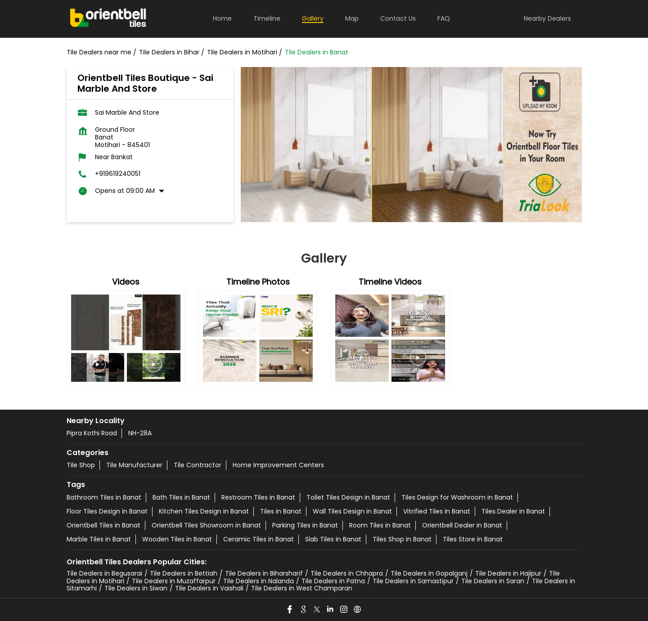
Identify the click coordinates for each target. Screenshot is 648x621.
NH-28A (140, 433)
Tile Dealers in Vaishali (209, 588)
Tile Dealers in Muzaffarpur (174, 580)
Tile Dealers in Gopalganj (429, 573)
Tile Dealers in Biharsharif (264, 573)
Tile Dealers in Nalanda (258, 580)
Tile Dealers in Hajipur (508, 573)
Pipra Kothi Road (92, 433)
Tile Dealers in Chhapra (346, 573)
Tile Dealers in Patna (333, 580)
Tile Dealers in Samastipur (413, 580)
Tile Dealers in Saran (492, 580)
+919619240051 (117, 174)
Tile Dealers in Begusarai (104, 573)
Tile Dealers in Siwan (135, 588)
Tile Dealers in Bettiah (183, 573)
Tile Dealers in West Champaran (301, 588)
